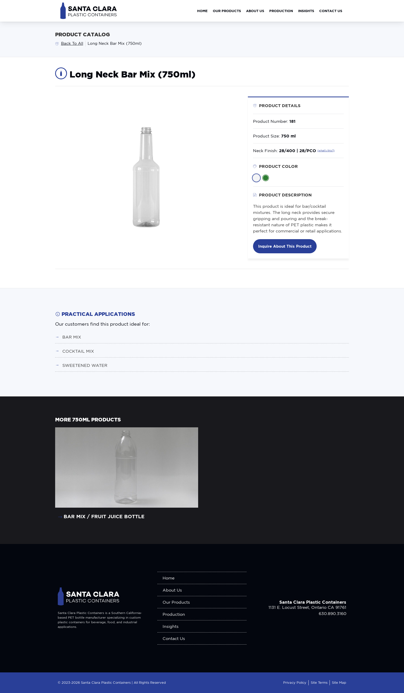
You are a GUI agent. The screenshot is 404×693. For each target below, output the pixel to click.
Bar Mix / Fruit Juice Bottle (104, 516)
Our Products (227, 11)
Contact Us (330, 11)
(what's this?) (325, 150)
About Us (255, 11)
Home (202, 11)
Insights (306, 11)
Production (281, 11)
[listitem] (256, 178)
